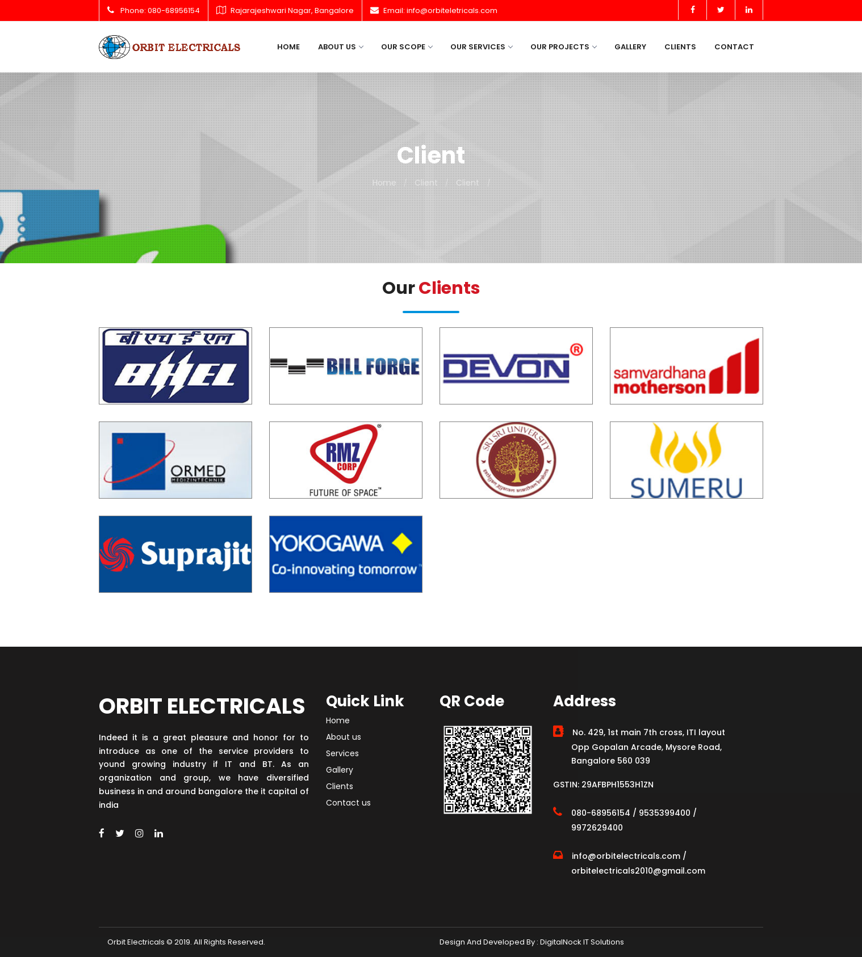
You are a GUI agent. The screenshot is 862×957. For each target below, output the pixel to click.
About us (340, 46)
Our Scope (406, 46)
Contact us (348, 802)
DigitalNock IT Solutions (581, 942)
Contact (734, 46)
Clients (680, 46)
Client (426, 182)
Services (342, 753)
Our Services (481, 46)
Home (288, 46)
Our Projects (563, 46)
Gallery (630, 46)
